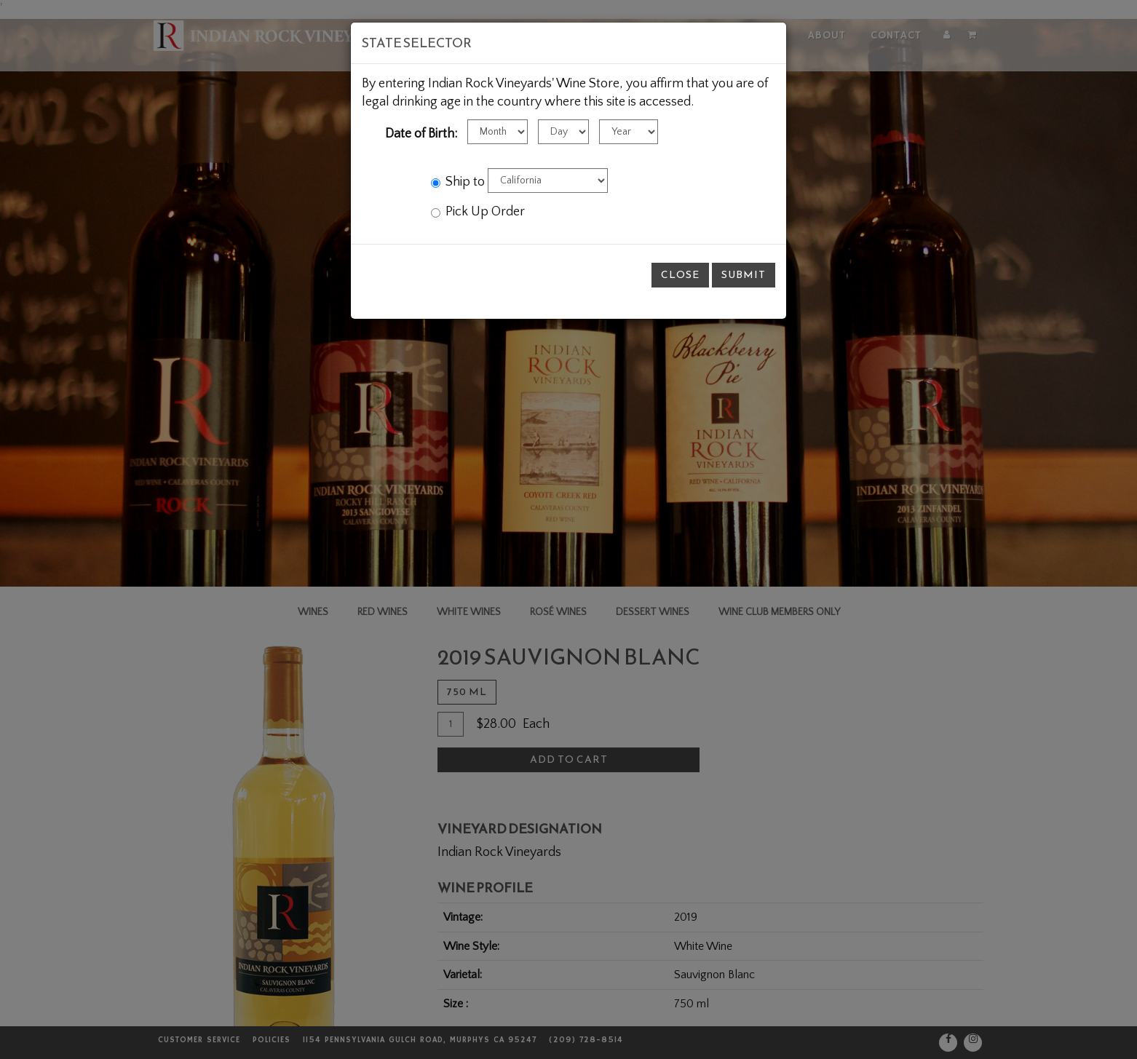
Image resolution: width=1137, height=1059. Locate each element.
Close (680, 274)
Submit (743, 274)
